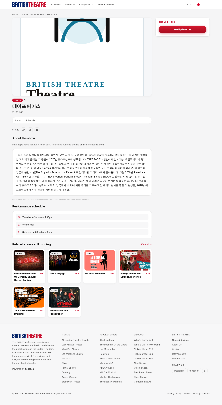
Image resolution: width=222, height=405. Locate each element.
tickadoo (29, 369)
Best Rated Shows (143, 372)
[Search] (189, 4)
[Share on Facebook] (37, 129)
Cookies (187, 393)
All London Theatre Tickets (75, 340)
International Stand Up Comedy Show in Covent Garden (25, 276)
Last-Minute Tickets (72, 344)
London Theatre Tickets (32, 14)
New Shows (140, 363)
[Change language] (202, 4)
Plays (90, 253)
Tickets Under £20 (143, 349)
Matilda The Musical (110, 377)
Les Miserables (107, 349)
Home (15, 14)
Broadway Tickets (71, 381)
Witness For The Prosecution (59, 312)
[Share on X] (30, 129)
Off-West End (129, 253)
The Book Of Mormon (111, 381)
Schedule (30, 120)
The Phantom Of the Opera (113, 344)
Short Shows (140, 377)
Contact (176, 349)
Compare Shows (142, 381)
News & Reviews (106, 4)
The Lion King (107, 340)
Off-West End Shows (72, 354)
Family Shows (69, 367)
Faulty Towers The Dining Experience (131, 275)
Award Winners (69, 377)
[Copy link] (23, 129)
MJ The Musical (108, 372)
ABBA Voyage (57, 273)
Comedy (17, 100)
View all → (146, 244)
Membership (178, 358)
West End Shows (70, 349)
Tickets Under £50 (143, 358)
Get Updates (182, 29)
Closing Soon (141, 367)
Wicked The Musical (110, 358)
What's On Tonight (143, 340)
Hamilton (104, 354)
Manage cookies (201, 393)
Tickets (70, 4)
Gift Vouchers (179, 354)
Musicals (56, 253)
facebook (194, 370)
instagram (179, 370)
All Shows (56, 4)
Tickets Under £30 (143, 354)
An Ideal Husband (95, 273)
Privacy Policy (174, 393)
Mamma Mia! (106, 363)
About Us (177, 344)
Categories (86, 4)
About (18, 120)
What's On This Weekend (147, 344)
